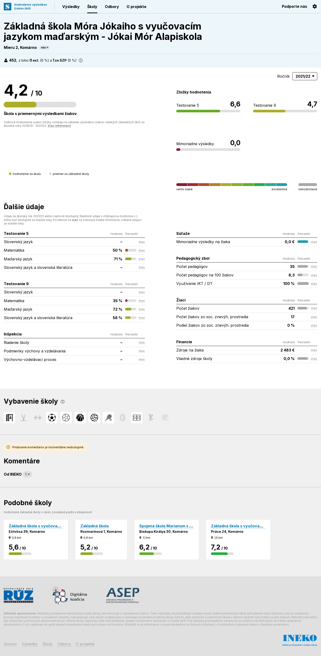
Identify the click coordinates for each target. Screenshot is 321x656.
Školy (92, 6)
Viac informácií (59, 125)
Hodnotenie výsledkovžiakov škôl (30, 6)
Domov (10, 644)
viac (43, 47)
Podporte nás (294, 6)
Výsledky (71, 6)
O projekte (136, 6)
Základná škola (94, 526)
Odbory (112, 6)
